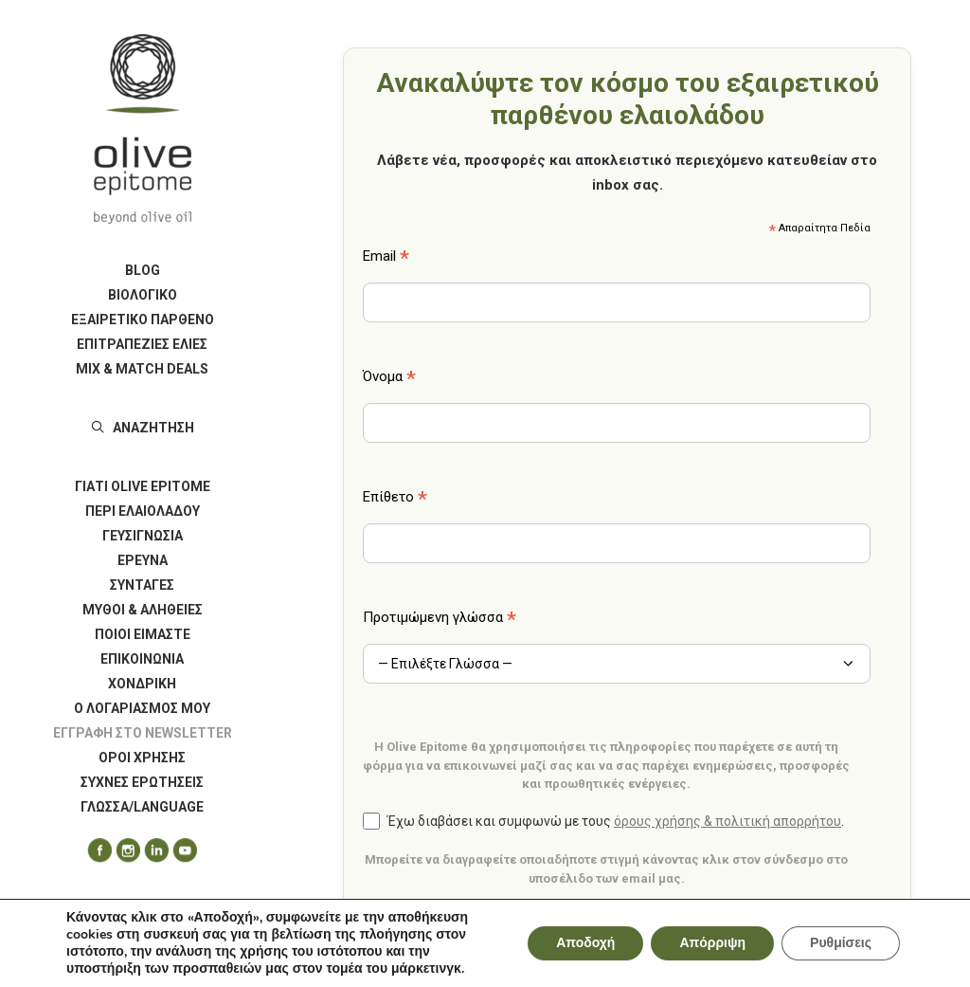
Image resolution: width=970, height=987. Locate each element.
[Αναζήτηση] (142, 427)
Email (386, 258)
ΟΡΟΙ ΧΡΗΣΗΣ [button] (142, 757)
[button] (92, 851)
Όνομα (389, 378)
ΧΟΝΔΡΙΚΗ (142, 683)
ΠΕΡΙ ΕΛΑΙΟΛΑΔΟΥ (142, 511)
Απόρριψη (712, 943)
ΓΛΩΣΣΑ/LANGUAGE (142, 806)
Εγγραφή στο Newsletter (142, 732)
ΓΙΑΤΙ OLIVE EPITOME (142, 486)
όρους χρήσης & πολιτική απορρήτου (727, 821)
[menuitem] (142, 270)
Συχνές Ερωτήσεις (142, 782)
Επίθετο (395, 498)
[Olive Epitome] (142, 129)
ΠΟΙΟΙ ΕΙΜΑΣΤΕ (142, 634)
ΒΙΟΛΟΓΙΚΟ (142, 294)
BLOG (142, 270)
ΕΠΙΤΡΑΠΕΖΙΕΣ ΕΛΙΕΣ (142, 344)
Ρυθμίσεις (840, 943)
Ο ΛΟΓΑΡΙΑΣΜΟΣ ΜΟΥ (142, 708)
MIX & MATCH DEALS (142, 368)
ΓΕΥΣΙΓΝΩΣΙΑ (142, 535)
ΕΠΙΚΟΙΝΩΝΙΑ (142, 659)
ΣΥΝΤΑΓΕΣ (142, 585)
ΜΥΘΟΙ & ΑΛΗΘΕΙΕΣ (142, 609)
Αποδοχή (585, 943)
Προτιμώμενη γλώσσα (439, 619)
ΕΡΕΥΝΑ (142, 560)
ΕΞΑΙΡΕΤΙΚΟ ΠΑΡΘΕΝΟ (142, 319)
